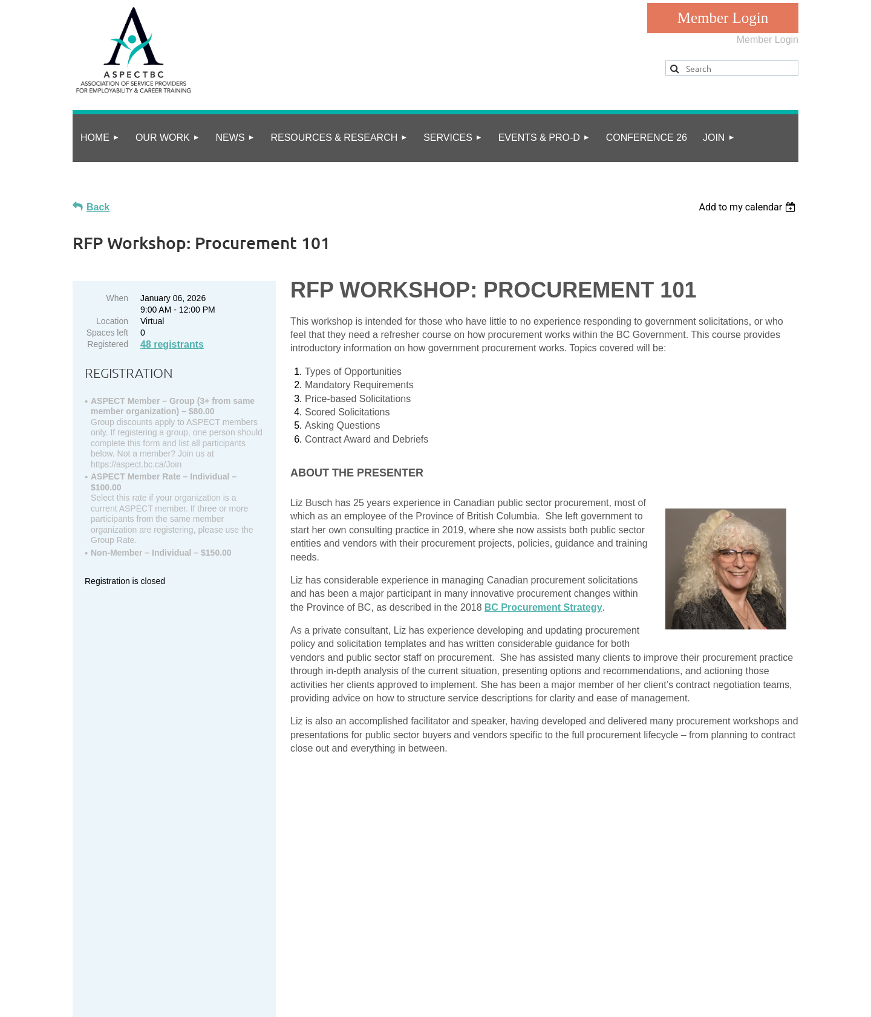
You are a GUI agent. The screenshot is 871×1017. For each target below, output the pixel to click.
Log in (722, 18)
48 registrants (172, 344)
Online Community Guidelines (221, 960)
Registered (107, 344)
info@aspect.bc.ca (159, 902)
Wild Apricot (673, 1001)
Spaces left (107, 332)
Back (97, 207)
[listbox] (748, 207)
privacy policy (126, 960)
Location (112, 321)
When (117, 298)
